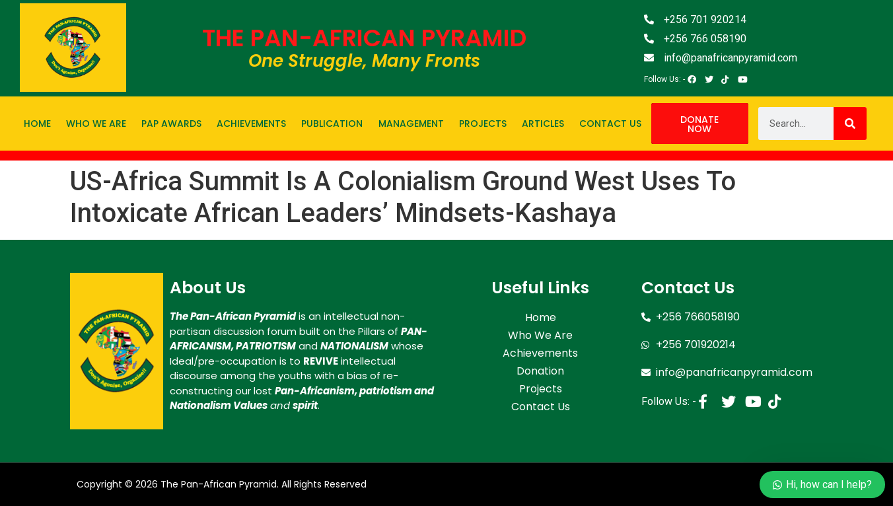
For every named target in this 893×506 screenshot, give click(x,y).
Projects (483, 123)
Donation (540, 369)
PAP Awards (171, 123)
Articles (543, 123)
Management (411, 123)
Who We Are (96, 123)
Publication (332, 123)
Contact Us (610, 123)
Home (37, 123)
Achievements (251, 123)
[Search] (850, 123)
